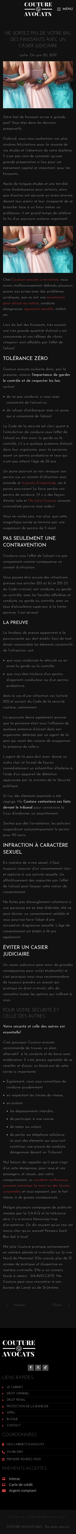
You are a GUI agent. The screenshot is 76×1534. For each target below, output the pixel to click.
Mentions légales (55, 1517)
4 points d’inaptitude (39, 483)
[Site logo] (38, 9)
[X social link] (38, 1368)
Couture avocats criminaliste (35, 280)
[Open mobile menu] (65, 9)
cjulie (23, 55)
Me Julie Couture (42, 501)
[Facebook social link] (31, 1368)
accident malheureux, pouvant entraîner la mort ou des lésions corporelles (36, 1186)
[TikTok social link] (45, 1368)
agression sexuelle (38, 309)
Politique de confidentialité (26, 1517)
